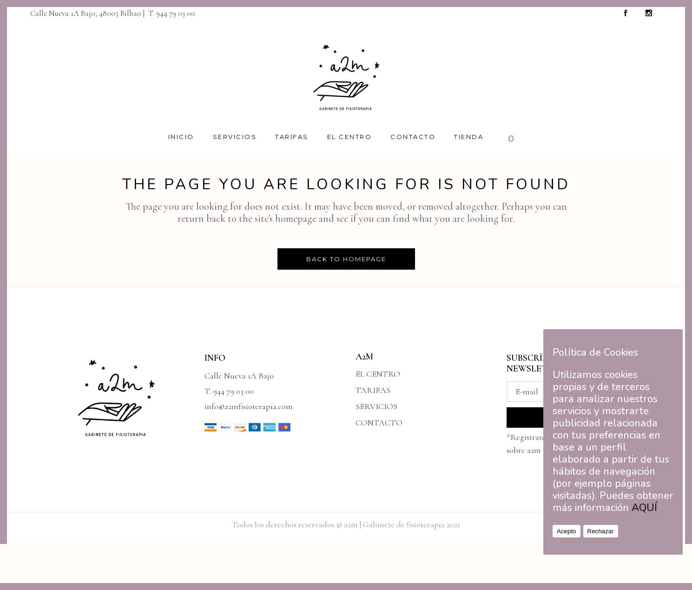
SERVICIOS (376, 406)
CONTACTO (379, 423)
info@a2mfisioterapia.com (248, 406)
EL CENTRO (378, 374)
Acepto (566, 531)
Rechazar (600, 531)
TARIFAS (373, 390)
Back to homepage (346, 259)
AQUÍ (644, 508)
